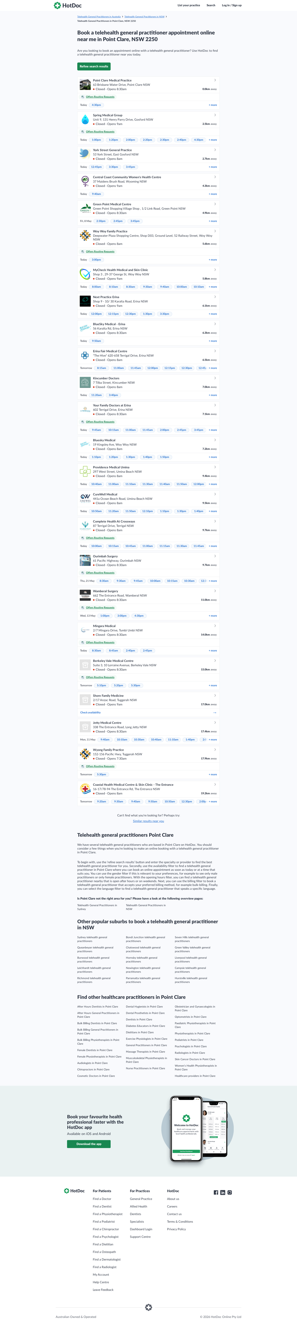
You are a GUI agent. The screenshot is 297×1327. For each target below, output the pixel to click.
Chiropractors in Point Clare (93, 1069)
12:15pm (113, 314)
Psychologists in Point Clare (191, 1046)
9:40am (96, 194)
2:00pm (130, 140)
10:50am (96, 511)
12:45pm (96, 167)
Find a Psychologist (106, 1236)
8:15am (101, 368)
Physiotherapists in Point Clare (192, 1033)
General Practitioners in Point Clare (146, 1045)
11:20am (96, 395)
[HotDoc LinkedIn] (222, 1192)
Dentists (135, 1214)
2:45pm (118, 221)
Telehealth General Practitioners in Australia (99, 17)
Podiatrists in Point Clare (189, 1040)
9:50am (96, 341)
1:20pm (113, 140)
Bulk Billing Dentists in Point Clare (97, 1023)
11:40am (164, 484)
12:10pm (147, 511)
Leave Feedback (103, 1289)
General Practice (141, 1198)
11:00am (118, 368)
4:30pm (96, 105)
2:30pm (164, 140)
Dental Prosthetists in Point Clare (145, 1013)
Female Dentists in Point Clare (94, 1050)
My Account (101, 1274)
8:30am (130, 287)
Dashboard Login (141, 1229)
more (213, 105)
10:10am (199, 287)
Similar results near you (148, 821)
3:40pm (113, 395)
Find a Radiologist (104, 1267)
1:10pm (96, 457)
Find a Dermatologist (107, 1259)
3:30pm (113, 167)
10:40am (96, 484)
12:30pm (130, 314)
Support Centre (140, 1236)
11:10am (130, 484)
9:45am (96, 430)
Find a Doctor (102, 1198)
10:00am (182, 287)
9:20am (101, 801)
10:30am (189, 581)
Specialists (137, 1221)
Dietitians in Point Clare (140, 1032)
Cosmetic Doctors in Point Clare (96, 1076)
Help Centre (101, 1282)
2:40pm (181, 140)
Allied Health (138, 1206)
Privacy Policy (176, 1229)
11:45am (136, 368)
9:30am (147, 287)
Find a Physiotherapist (108, 1214)
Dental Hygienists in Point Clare (144, 1006)
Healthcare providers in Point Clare (195, 1076)
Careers (172, 1206)
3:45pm (130, 167)
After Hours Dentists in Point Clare (97, 1006)
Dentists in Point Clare (139, 1019)
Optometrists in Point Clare (190, 1017)
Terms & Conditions (180, 1221)
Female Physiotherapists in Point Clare (99, 1056)
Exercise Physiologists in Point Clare (146, 1039)
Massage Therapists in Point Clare (145, 1052)
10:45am (130, 546)
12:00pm (96, 314)
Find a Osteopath (104, 1252)
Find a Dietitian (103, 1244)
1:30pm (147, 314)
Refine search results (94, 66)
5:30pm (135, 685)
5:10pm (101, 685)
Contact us (174, 1214)
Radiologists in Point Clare (190, 1053)
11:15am (164, 546)
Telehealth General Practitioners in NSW (144, 17)
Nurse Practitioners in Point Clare (145, 1068)
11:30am (147, 484)
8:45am (113, 650)
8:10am (113, 287)
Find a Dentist (102, 1206)
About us (173, 1198)
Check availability (148, 712)
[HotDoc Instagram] (229, 1192)
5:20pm (118, 685)
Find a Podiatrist (104, 1221)
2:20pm (147, 140)
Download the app (89, 1144)
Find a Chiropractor (106, 1229)
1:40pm (147, 457)
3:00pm (96, 260)
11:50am (182, 484)
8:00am (96, 287)
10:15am (113, 430)
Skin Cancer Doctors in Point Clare (195, 1059)
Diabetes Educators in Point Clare (145, 1026)
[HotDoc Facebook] (216, 1192)
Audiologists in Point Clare (92, 1063)
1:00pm (96, 140)
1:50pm (164, 457)
